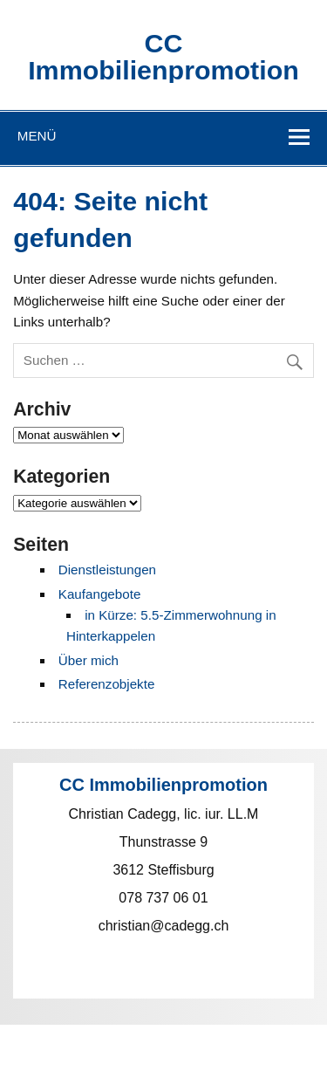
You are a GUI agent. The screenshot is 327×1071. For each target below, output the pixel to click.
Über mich (88, 660)
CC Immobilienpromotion (163, 56)
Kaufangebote (99, 594)
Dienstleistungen (107, 569)
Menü (37, 135)
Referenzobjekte (106, 683)
